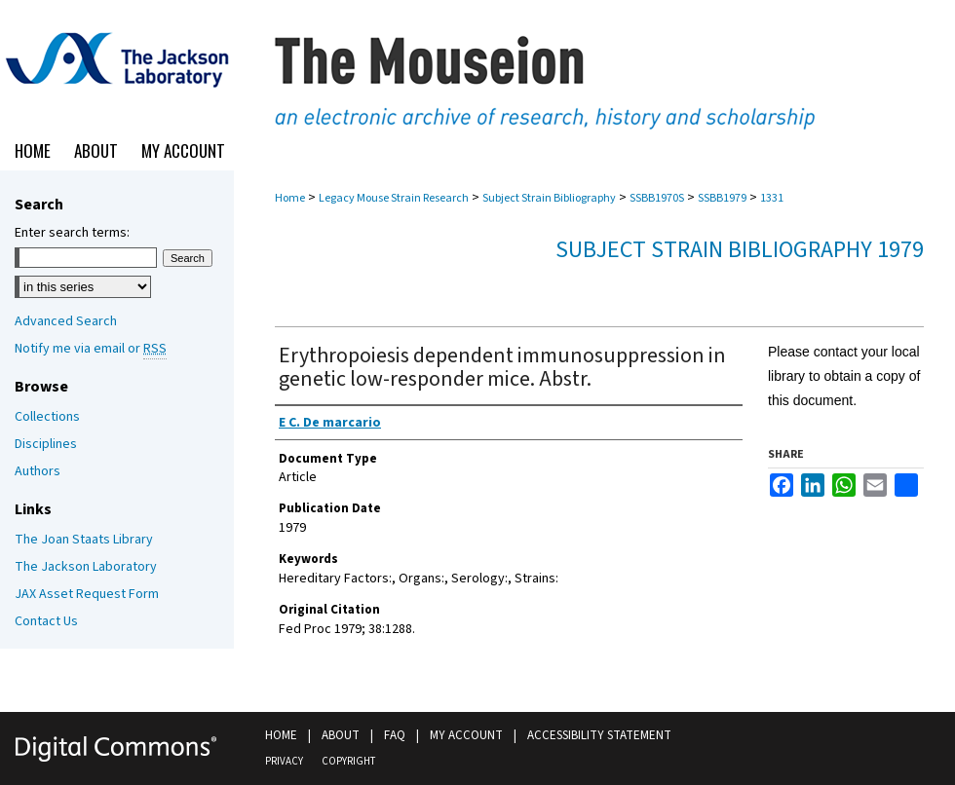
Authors (37, 471)
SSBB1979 (722, 198)
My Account (466, 735)
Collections (47, 417)
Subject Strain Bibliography (549, 198)
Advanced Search (66, 321)
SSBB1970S (657, 198)
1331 (771, 198)
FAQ (394, 735)
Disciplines (46, 444)
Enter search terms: (72, 233)
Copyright (348, 761)
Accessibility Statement (599, 735)
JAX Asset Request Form (87, 594)
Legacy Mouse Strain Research (394, 198)
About (341, 735)
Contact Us (46, 621)
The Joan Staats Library (84, 539)
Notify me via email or (91, 348)
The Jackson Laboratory (86, 567)
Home (290, 198)
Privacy (284, 761)
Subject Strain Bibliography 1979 (739, 250)
